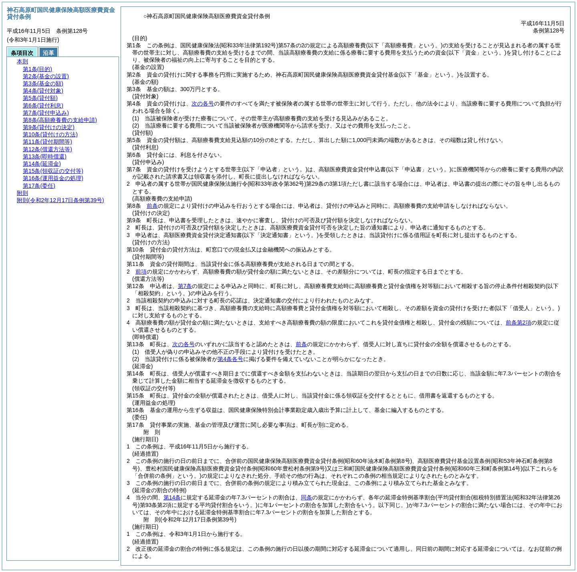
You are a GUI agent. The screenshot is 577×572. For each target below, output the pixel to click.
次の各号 (203, 103)
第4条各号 (230, 359)
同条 (306, 497)
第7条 (185, 286)
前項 (141, 271)
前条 (152, 206)
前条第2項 (518, 322)
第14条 (172, 497)
